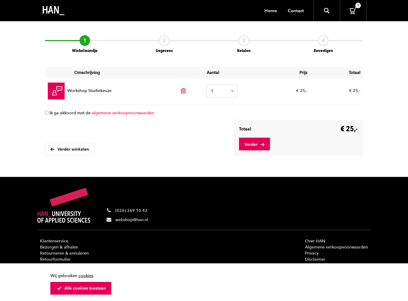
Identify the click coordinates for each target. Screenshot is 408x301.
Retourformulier (55, 259)
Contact (296, 10)
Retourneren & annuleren (64, 253)
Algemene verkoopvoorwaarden (336, 247)
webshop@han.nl (131, 219)
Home (270, 10)
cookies (85, 275)
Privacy (312, 253)
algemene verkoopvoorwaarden (123, 112)
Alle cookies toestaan (81, 288)
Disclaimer (315, 259)
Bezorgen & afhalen (59, 247)
